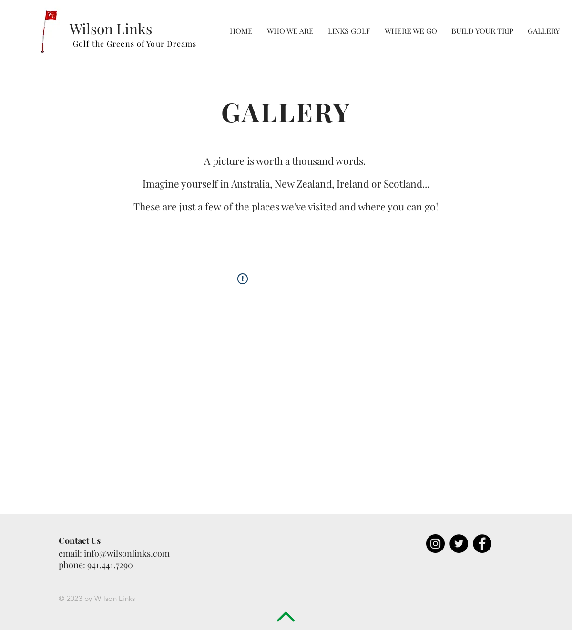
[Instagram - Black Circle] (435, 543)
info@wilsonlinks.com (127, 553)
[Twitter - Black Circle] (458, 543)
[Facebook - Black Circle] (482, 543)
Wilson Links (111, 28)
